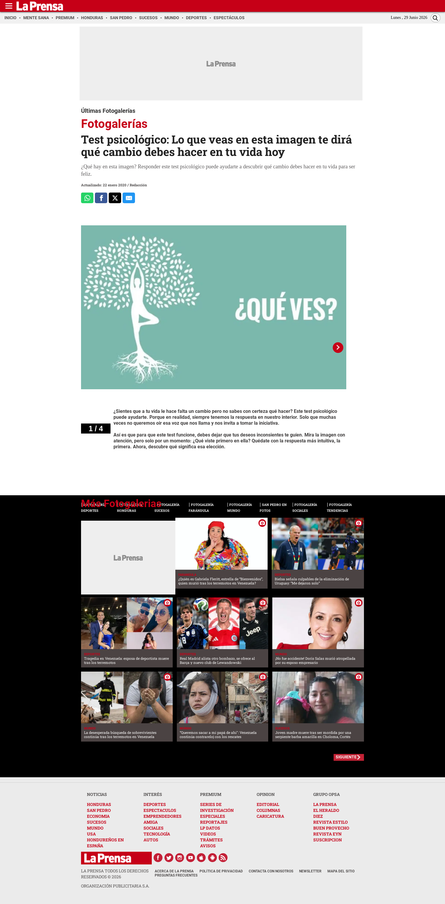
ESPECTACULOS (160, 810)
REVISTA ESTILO (330, 822)
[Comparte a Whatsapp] (87, 198)
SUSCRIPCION (327, 840)
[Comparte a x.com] (115, 198)
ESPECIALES (212, 816)
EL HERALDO (326, 810)
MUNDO (95, 828)
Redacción (138, 185)
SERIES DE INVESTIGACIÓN (217, 807)
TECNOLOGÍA (157, 834)
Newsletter (310, 871)
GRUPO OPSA (326, 794)
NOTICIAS (97, 794)
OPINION (266, 794)
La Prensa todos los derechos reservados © (115, 873)
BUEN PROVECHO (331, 828)
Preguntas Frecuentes (176, 875)
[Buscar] (436, 17)
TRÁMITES (211, 840)
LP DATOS (210, 828)
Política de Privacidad (221, 871)
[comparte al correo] (129, 198)
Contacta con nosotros (271, 871)
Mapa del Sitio (341, 871)
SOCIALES (154, 828)
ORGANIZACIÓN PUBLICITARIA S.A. (115, 886)
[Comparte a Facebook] (101, 198)
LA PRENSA (325, 804)
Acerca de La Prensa (174, 871)
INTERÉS (153, 794)
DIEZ (318, 816)
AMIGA (151, 822)
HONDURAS (99, 804)
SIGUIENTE (346, 757)
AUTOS (151, 840)
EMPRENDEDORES (163, 816)
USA (91, 834)
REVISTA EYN (327, 834)
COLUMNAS (268, 810)
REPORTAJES (214, 822)
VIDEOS (208, 834)
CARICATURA (270, 816)
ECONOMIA (98, 816)
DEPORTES (155, 804)
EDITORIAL (268, 804)
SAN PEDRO (99, 810)
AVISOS (208, 845)
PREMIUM (210, 794)
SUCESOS (96, 822)
